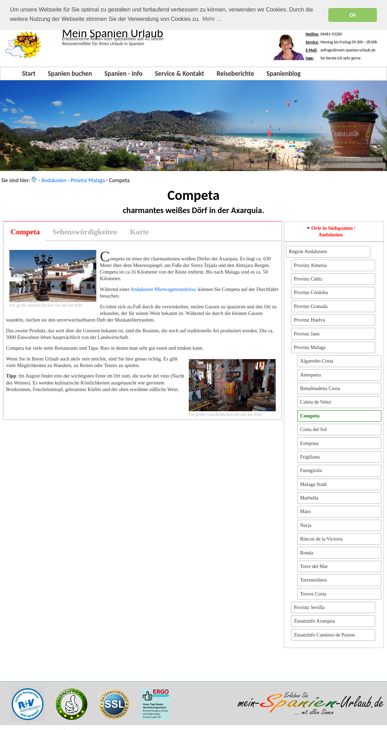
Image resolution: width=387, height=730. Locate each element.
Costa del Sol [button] (313, 428)
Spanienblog (283, 72)
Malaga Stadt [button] (313, 483)
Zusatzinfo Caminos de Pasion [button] (324, 633)
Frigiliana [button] (310, 456)
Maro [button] (305, 510)
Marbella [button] (309, 497)
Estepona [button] (309, 442)
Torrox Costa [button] (313, 592)
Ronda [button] (306, 551)
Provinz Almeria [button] (310, 264)
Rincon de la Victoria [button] (321, 538)
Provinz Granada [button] (311, 305)
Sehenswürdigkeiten (85, 231)
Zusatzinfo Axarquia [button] (314, 620)
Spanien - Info (123, 72)
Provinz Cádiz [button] (308, 278)
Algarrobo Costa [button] (316, 360)
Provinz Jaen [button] (307, 332)
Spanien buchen (70, 72)
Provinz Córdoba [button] (311, 291)
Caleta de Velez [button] (315, 401)
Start (28, 72)
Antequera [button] (310, 373)
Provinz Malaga (88, 179)
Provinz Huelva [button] (309, 319)
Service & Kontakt (179, 72)
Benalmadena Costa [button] (320, 387)
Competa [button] (310, 414)
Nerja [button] (305, 524)
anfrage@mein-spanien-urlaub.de (347, 49)
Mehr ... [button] (211, 19)
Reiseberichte (235, 72)
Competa (25, 231)
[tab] (25, 231)
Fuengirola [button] (311, 469)
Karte (139, 231)
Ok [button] (352, 15)
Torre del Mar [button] (314, 565)
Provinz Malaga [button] (310, 346)
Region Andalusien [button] (308, 250)
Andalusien (53, 179)
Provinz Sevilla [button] (309, 606)
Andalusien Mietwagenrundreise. (163, 288)
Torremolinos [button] (313, 579)
